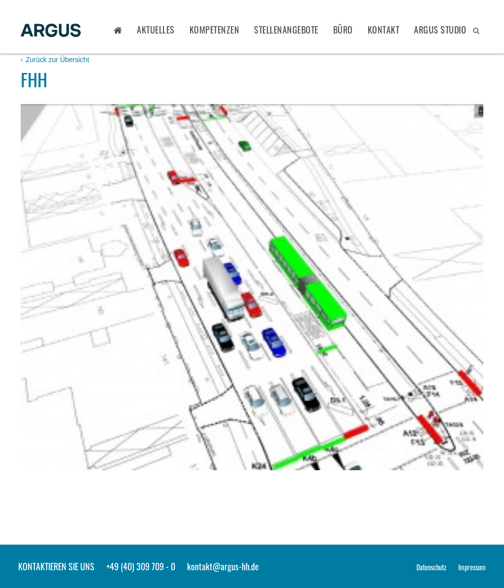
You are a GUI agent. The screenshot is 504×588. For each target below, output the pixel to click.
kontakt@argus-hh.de (223, 566)
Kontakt (384, 29)
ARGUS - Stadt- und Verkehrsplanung (51, 31)
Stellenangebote (286, 29)
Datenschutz (431, 567)
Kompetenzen (214, 29)
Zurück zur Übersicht (55, 60)
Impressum (472, 567)
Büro (343, 29)
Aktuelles (156, 29)
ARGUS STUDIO (440, 29)
